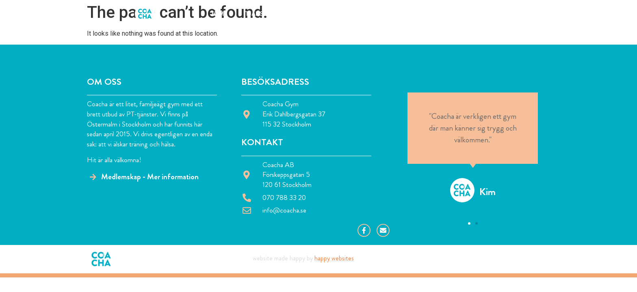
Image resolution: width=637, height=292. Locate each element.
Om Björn (364, 14)
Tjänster (259, 14)
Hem (218, 14)
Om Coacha (311, 14)
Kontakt (412, 14)
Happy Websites (334, 258)
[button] (469, 223)
